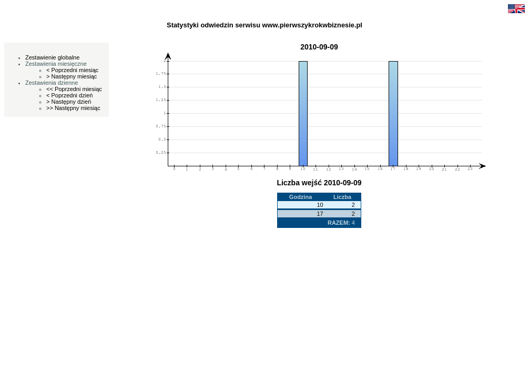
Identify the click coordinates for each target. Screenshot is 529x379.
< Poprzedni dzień (69, 95)
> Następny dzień (68, 101)
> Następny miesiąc (71, 76)
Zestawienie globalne (52, 57)
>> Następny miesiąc (73, 108)
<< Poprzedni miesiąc (74, 89)
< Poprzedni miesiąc (72, 70)
